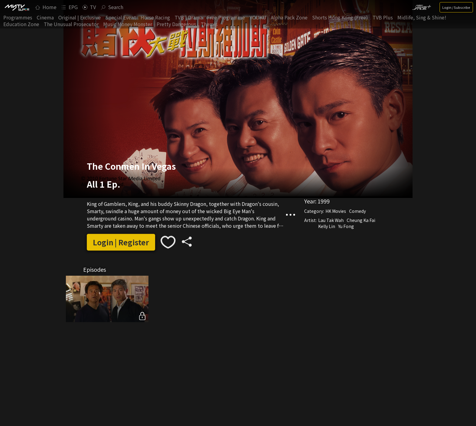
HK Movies (335, 211)
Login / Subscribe (456, 7)
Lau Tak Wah (331, 220)
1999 (324, 201)
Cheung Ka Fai (361, 220)
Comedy (357, 211)
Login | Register (121, 242)
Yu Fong (346, 226)
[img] (16, 7)
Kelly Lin (326, 226)
